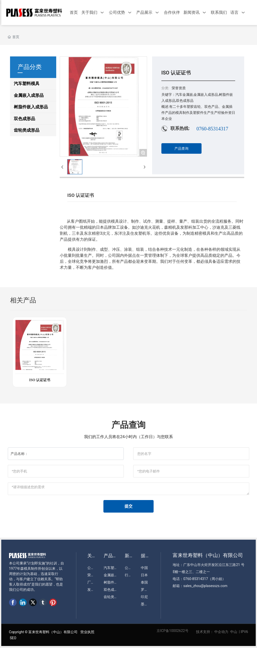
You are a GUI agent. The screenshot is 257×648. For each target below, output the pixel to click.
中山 (233, 632)
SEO (13, 638)
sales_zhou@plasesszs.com (205, 586)
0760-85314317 (212, 128)
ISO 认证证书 (39, 380)
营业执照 (87, 632)
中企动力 (221, 632)
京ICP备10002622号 (172, 631)
